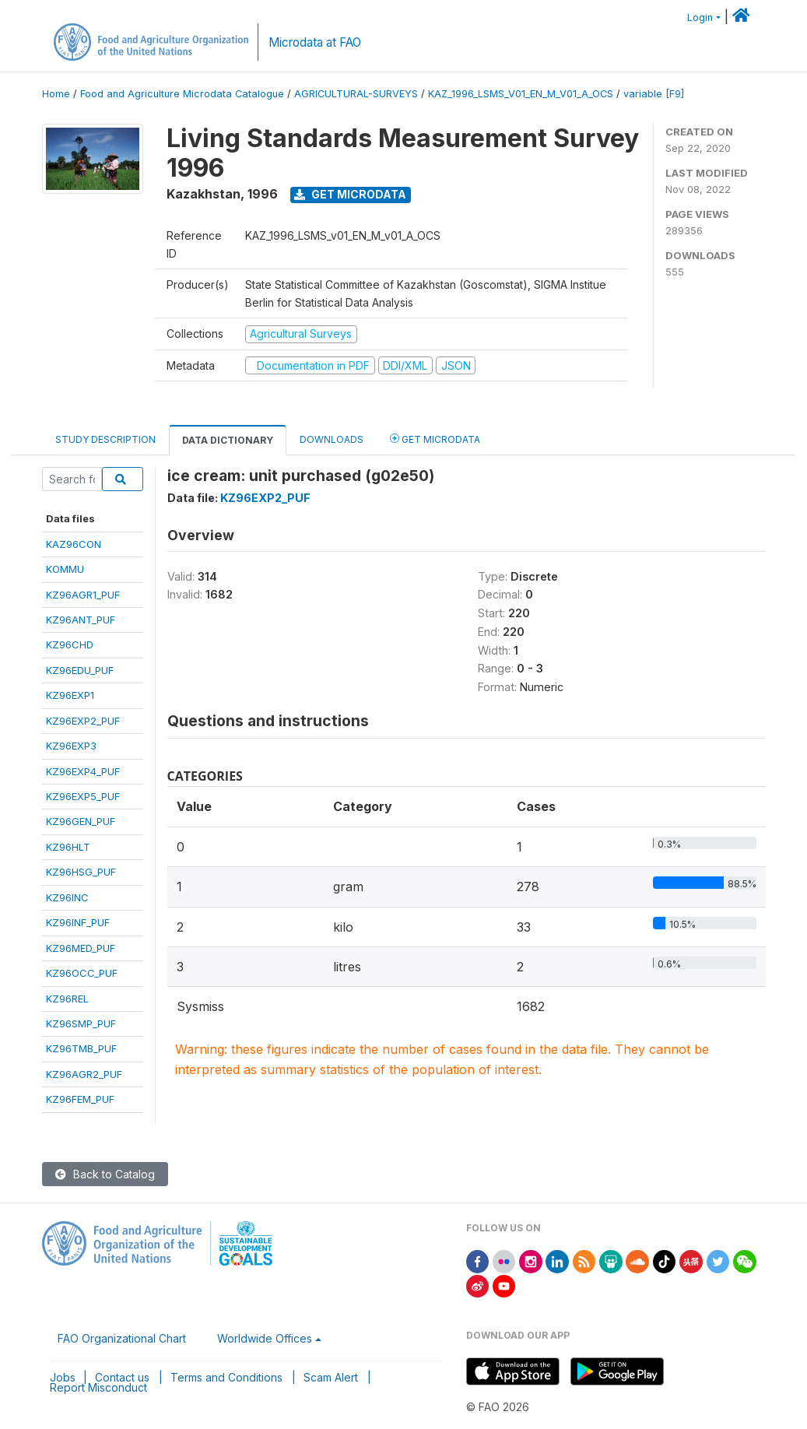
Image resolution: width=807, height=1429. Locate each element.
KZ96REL (67, 998)
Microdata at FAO (314, 42)
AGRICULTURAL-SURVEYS (356, 94)
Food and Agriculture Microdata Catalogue (182, 94)
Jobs (62, 1377)
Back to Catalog (105, 1174)
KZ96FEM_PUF (80, 1099)
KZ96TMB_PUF (81, 1048)
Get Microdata (350, 194)
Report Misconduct (98, 1387)
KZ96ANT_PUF (80, 619)
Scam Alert (331, 1377)
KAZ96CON (73, 544)
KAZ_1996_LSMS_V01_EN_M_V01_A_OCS (520, 94)
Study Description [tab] (105, 439)
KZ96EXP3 (71, 745)
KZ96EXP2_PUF (83, 720)
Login (700, 17)
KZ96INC (67, 897)
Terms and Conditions (226, 1377)
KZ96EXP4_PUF (83, 771)
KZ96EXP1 (70, 695)
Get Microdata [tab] (435, 438)
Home (56, 94)
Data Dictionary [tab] (227, 440)
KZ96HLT (68, 847)
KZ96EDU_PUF (80, 670)
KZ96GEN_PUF (80, 821)
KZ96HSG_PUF (81, 871)
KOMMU (65, 569)
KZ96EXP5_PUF (83, 796)
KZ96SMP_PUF (81, 1023)
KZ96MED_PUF (80, 948)
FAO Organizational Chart (122, 1338)
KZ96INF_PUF (78, 922)
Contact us (122, 1377)
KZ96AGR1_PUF (83, 594)
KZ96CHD (69, 644)
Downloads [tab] (331, 439)
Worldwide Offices (264, 1338)
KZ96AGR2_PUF (84, 1074)
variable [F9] (653, 94)
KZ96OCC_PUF (82, 973)
